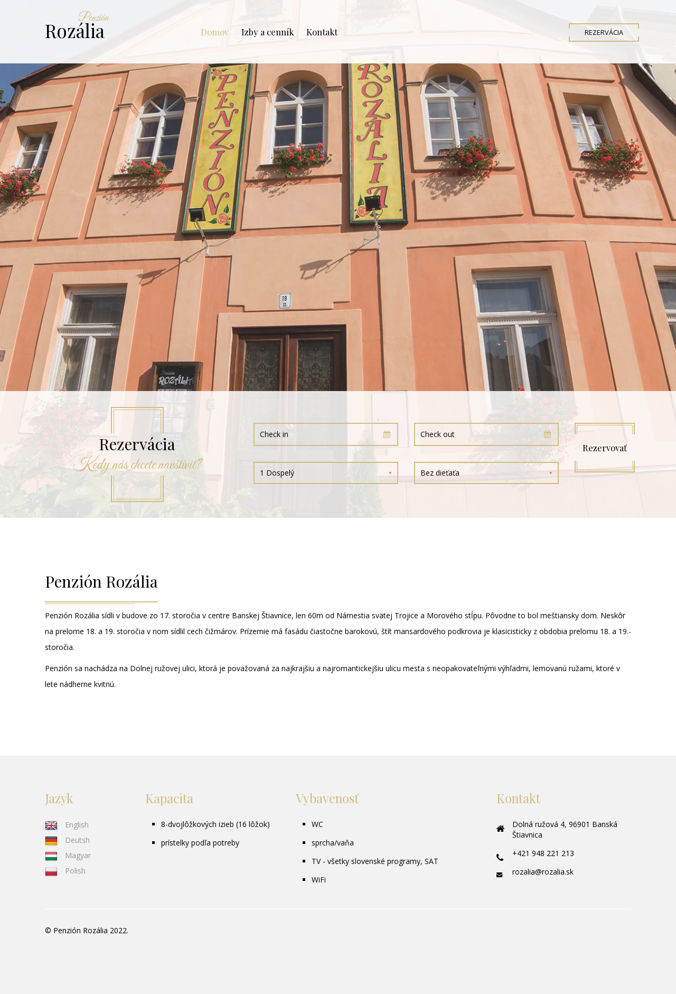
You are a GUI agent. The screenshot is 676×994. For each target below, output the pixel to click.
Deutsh (67, 840)
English (67, 825)
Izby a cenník (267, 32)
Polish (65, 871)
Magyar (68, 855)
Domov (215, 32)
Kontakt (321, 32)
